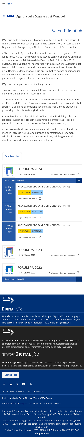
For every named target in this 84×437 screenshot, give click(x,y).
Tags (12, 391)
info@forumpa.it (19, 403)
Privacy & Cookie (23, 391)
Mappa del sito (42, 433)
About (6, 391)
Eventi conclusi (12, 156)
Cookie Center (38, 391)
